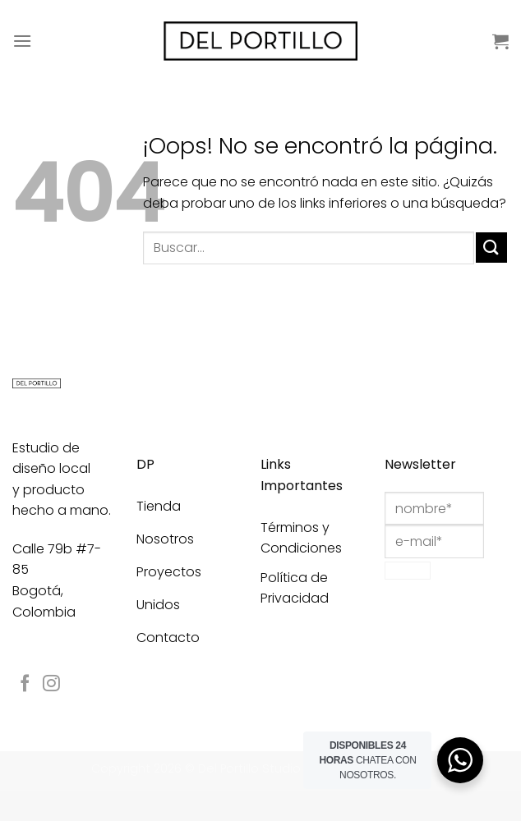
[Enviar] (491, 247)
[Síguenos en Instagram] (51, 684)
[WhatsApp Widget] (460, 760)
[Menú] (22, 41)
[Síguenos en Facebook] (25, 684)
